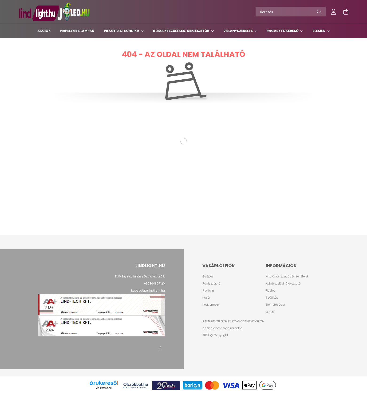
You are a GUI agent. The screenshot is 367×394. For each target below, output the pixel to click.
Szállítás (272, 297)
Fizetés (270, 290)
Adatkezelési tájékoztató (283, 283)
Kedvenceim (211, 304)
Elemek (319, 30)
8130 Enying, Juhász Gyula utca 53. (139, 276)
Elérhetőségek (275, 304)
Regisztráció (211, 283)
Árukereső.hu (103, 387)
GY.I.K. (270, 311)
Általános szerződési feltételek (287, 276)
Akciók (44, 30)
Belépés (207, 276)
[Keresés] (291, 11)
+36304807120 (154, 283)
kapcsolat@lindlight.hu (148, 291)
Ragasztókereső (283, 30)
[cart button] (346, 11)
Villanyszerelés (238, 30)
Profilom (208, 290)
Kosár (206, 297)
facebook (160, 348)
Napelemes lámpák (77, 30)
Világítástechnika (122, 30)
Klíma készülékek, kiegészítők (181, 30)
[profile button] (333, 11)
